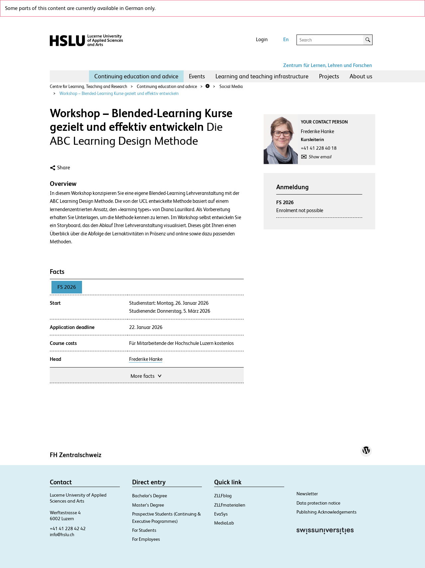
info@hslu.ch (62, 534)
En (286, 39)
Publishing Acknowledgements (327, 512)
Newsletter (307, 493)
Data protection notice (318, 503)
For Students (144, 530)
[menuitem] (136, 76)
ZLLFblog (223, 495)
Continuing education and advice (136, 76)
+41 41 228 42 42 (68, 528)
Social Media (231, 86)
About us (361, 76)
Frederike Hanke (145, 359)
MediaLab (224, 523)
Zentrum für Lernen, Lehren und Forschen (327, 65)
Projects (329, 76)
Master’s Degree (148, 505)
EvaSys (221, 514)
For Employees (146, 539)
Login (262, 39)
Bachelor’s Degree (149, 495)
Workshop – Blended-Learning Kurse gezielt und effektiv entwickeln (119, 93)
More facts (146, 375)
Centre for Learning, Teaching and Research (88, 86)
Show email (320, 156)
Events (197, 76)
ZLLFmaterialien (229, 505)
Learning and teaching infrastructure (261, 76)
